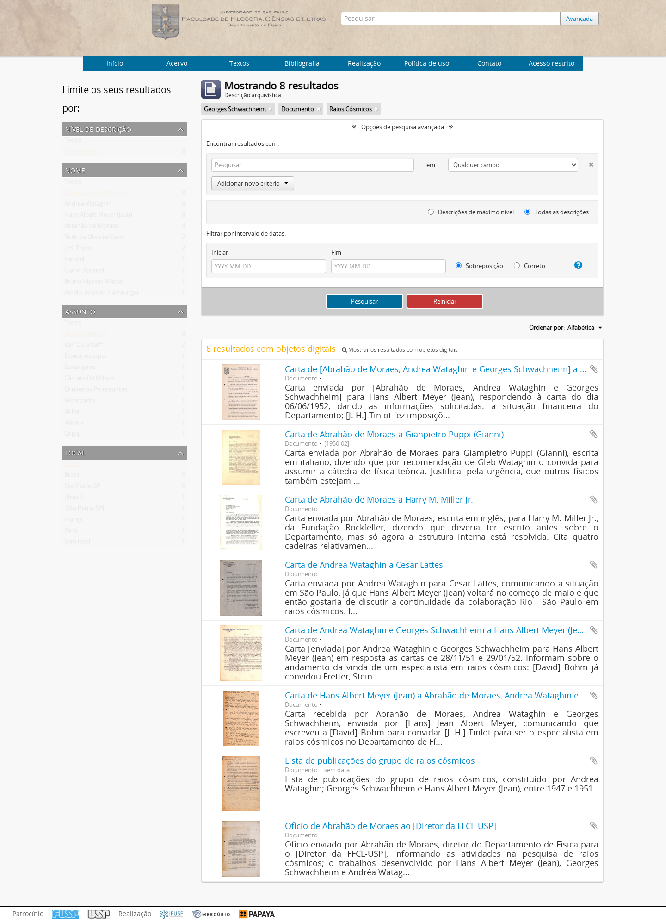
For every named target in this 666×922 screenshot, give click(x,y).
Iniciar (219, 252)
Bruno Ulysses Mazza (93, 283)
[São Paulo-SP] (84, 510)
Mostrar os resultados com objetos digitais (400, 350)
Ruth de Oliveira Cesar (94, 239)
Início (114, 63)
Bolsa (71, 413)
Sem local (77, 543)
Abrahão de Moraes (91, 228)
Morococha (80, 402)
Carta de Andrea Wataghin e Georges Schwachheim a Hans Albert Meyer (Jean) (437, 629)
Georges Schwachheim (95, 194)
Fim (336, 252)
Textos (239, 63)
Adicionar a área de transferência (593, 369)
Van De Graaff (83, 347)
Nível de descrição (98, 128)
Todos (72, 142)
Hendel (74, 261)
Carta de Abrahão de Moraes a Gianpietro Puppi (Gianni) (394, 434)
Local (75, 452)
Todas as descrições (556, 212)
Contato (489, 63)
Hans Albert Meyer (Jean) (98, 216)
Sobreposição (479, 266)
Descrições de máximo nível (471, 212)
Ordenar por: (547, 327)
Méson (73, 424)
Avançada (581, 18)
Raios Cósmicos (85, 335)
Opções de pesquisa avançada (402, 127)
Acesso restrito (551, 63)
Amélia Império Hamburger (101, 294)
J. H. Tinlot (78, 250)
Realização (364, 63)
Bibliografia (302, 63)
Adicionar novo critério (252, 183)
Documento (80, 153)
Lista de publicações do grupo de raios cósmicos (380, 760)
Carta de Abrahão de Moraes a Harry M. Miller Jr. (379, 499)
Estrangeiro (80, 369)
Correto (529, 266)
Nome (75, 169)
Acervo (176, 63)
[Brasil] (73, 499)
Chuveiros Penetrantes (95, 391)
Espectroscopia (85, 358)
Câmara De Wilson (89, 380)
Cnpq (71, 435)
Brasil (71, 477)
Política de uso (426, 63)
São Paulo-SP (82, 488)
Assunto (80, 311)
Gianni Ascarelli (84, 272)
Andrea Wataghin (88, 205)
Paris (71, 532)
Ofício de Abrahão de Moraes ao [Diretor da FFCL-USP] (390, 825)
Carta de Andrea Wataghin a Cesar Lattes (364, 564)
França (73, 521)
